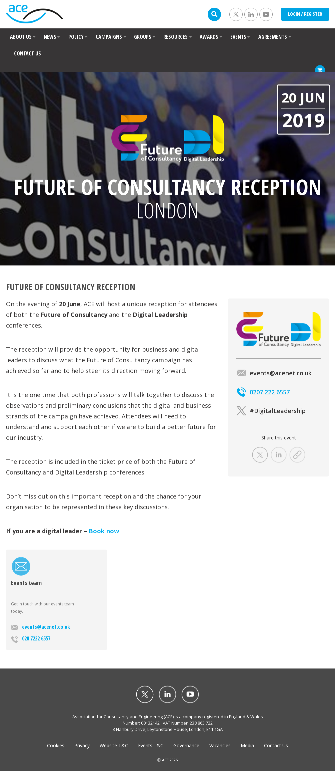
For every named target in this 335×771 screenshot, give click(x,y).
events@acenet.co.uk (40, 626)
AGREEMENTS (272, 36)
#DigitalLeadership (271, 411)
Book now (104, 531)
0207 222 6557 (263, 392)
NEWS (50, 36)
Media (247, 745)
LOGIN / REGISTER (305, 14)
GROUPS (142, 36)
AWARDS (209, 36)
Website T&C (114, 745)
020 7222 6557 (30, 639)
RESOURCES (175, 36)
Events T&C (150, 745)
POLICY (76, 36)
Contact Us (276, 745)
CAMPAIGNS (109, 36)
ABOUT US (21, 36)
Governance (186, 745)
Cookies (55, 745)
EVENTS (238, 36)
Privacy (82, 745)
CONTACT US (27, 53)
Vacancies (220, 745)
